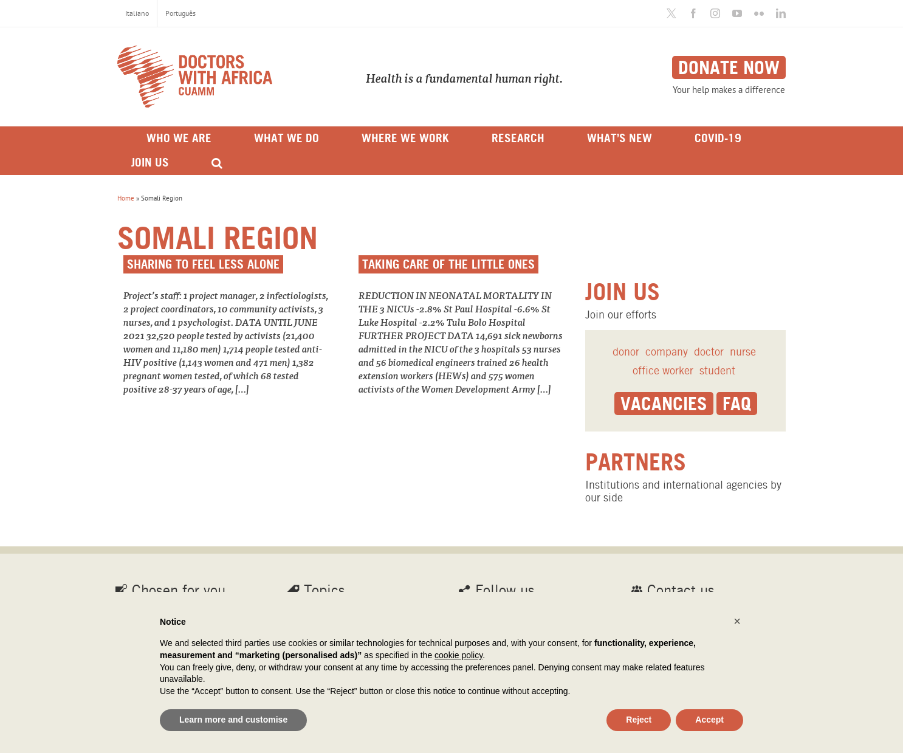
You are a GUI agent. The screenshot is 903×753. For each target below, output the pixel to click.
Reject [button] (638, 719)
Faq (737, 403)
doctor (709, 351)
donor (626, 351)
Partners (635, 462)
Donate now (729, 67)
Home (125, 198)
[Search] (216, 163)
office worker (663, 370)
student (717, 370)
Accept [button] (709, 719)
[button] (737, 621)
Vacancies (663, 403)
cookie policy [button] (458, 655)
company (666, 351)
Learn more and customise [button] (233, 719)
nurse (743, 351)
